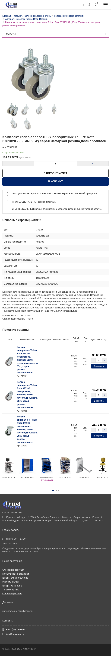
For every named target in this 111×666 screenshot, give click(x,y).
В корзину (55, 181)
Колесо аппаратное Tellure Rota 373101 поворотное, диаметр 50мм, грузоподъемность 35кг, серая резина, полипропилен (27, 360)
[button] (53, 490)
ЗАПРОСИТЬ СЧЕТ (55, 173)
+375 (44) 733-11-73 (16, 629)
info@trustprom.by (15, 634)
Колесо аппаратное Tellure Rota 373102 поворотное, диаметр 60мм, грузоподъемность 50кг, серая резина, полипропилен (27, 395)
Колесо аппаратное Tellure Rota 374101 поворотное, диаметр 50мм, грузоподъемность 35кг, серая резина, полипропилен (27, 429)
